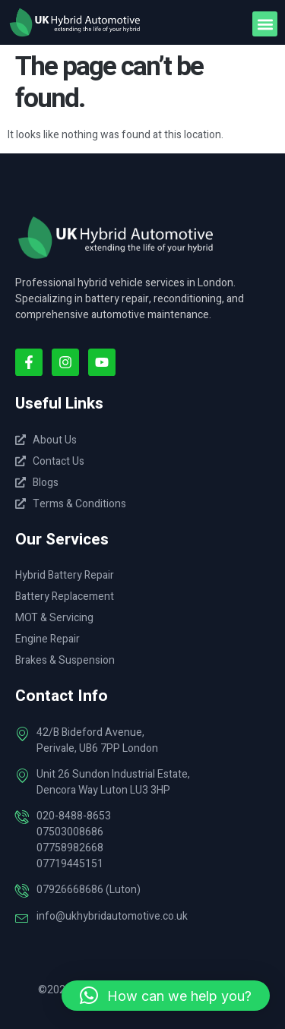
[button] (264, 23)
